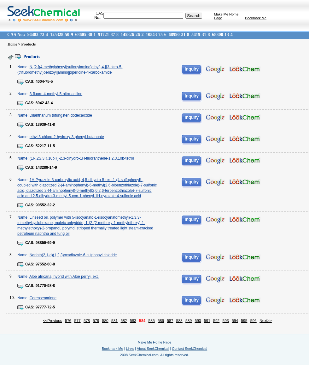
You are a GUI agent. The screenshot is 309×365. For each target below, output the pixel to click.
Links (130, 348)
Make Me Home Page (154, 342)
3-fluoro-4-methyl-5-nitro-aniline (56, 94)
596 (253, 321)
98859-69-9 (45, 242)
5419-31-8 (200, 34)
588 (179, 321)
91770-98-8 (45, 285)
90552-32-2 (45, 205)
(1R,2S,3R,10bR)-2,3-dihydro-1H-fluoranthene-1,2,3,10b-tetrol (82, 158)
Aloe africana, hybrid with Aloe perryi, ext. (64, 276)
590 (198, 321)
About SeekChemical (153, 348)
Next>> (265, 321)
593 (226, 321)
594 (235, 321)
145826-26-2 (132, 34)
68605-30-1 (85, 34)
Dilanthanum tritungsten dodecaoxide (61, 115)
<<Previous (52, 321)
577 (77, 321)
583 (133, 321)
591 (207, 321)
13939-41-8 (45, 124)
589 (188, 321)
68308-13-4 (222, 34)
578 (87, 321)
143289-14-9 (46, 167)
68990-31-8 (179, 34)
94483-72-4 (37, 34)
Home (12, 44)
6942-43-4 (44, 103)
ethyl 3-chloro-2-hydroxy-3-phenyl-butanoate (67, 137)
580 (105, 321)
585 (152, 321)
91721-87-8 (108, 34)
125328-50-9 (61, 34)
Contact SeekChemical (189, 348)
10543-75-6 (156, 34)
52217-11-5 (45, 146)
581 (114, 321)
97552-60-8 (45, 264)
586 (161, 321)
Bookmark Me (255, 18)
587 (170, 321)
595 (244, 321)
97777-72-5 (45, 307)
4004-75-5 (44, 81)
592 (216, 321)
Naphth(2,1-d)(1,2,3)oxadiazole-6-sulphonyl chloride (73, 255)
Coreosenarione (43, 298)
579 (96, 321)
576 (68, 321)
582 (123, 321)
